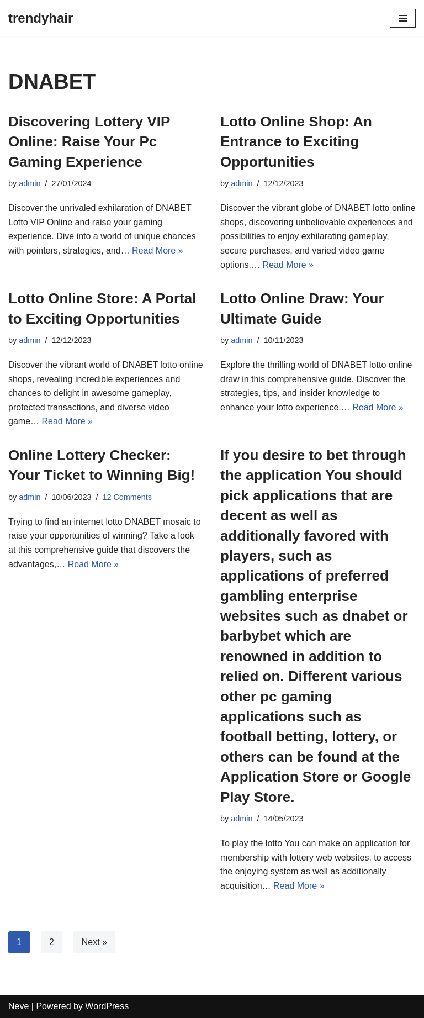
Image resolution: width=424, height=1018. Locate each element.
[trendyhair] (40, 18)
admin (29, 183)
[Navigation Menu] (403, 18)
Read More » (157, 250)
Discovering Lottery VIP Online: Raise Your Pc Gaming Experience (89, 141)
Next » (94, 942)
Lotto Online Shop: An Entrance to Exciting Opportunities (296, 141)
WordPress (107, 1006)
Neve (18, 1006)
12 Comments (127, 497)
